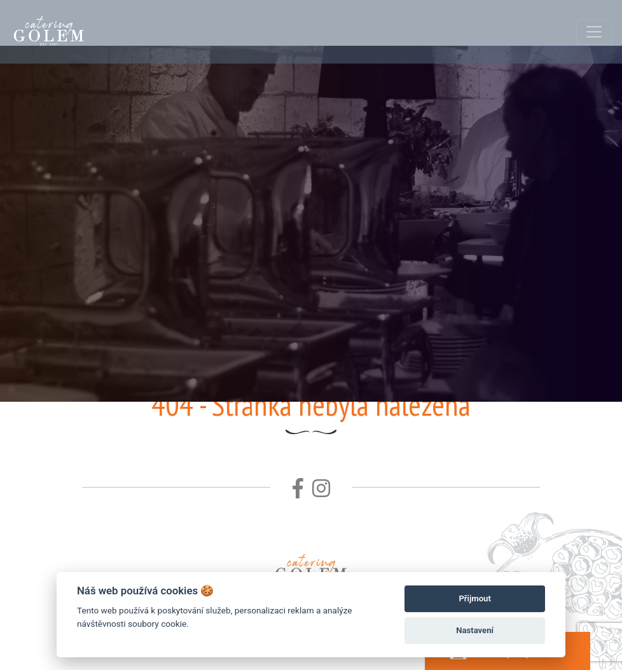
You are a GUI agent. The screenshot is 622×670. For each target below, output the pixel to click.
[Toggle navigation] (594, 31)
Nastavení (475, 630)
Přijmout (474, 598)
